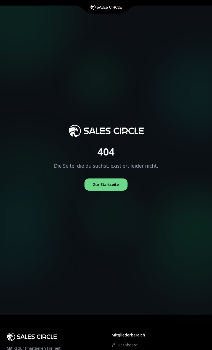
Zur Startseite (106, 184)
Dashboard (124, 345)
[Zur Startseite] (106, 7)
